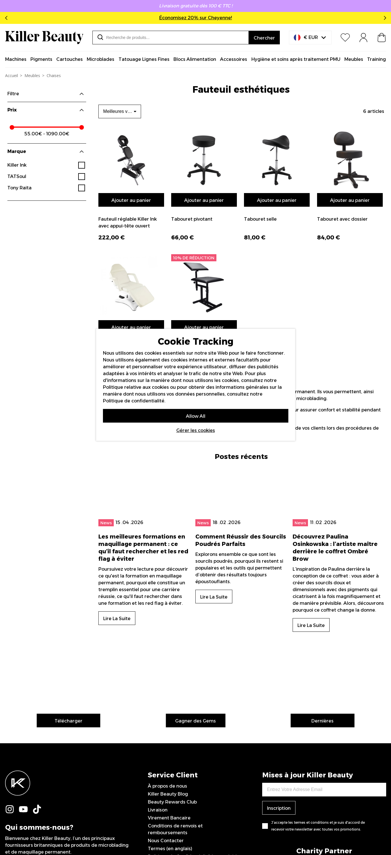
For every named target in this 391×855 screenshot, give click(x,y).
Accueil (11, 75)
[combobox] (170, 37)
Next (384, 18)
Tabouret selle (260, 219)
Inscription (279, 709)
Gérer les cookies (195, 430)
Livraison (157, 711)
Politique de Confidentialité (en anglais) (192, 757)
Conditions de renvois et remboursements (175, 730)
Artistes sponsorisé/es (173, 780)
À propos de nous (167, 687)
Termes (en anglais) (170, 749)
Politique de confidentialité (133, 400)
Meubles (32, 75)
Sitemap (157, 788)
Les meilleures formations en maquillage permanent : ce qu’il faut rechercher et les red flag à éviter (143, 525)
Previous (7, 18)
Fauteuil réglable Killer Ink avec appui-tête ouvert (127, 222)
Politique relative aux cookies (136, 387)
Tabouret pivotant (191, 219)
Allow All (195, 416)
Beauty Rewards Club (172, 703)
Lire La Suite (117, 596)
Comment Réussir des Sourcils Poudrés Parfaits (240, 511)
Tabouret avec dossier (342, 219)
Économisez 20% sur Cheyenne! (195, 17)
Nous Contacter (166, 741)
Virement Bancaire (169, 719)
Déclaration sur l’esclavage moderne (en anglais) (193, 769)
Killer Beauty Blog (168, 695)
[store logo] (44, 37)
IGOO (380, 836)
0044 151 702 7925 (169, 796)
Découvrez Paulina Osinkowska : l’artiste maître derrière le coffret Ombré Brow (335, 525)
